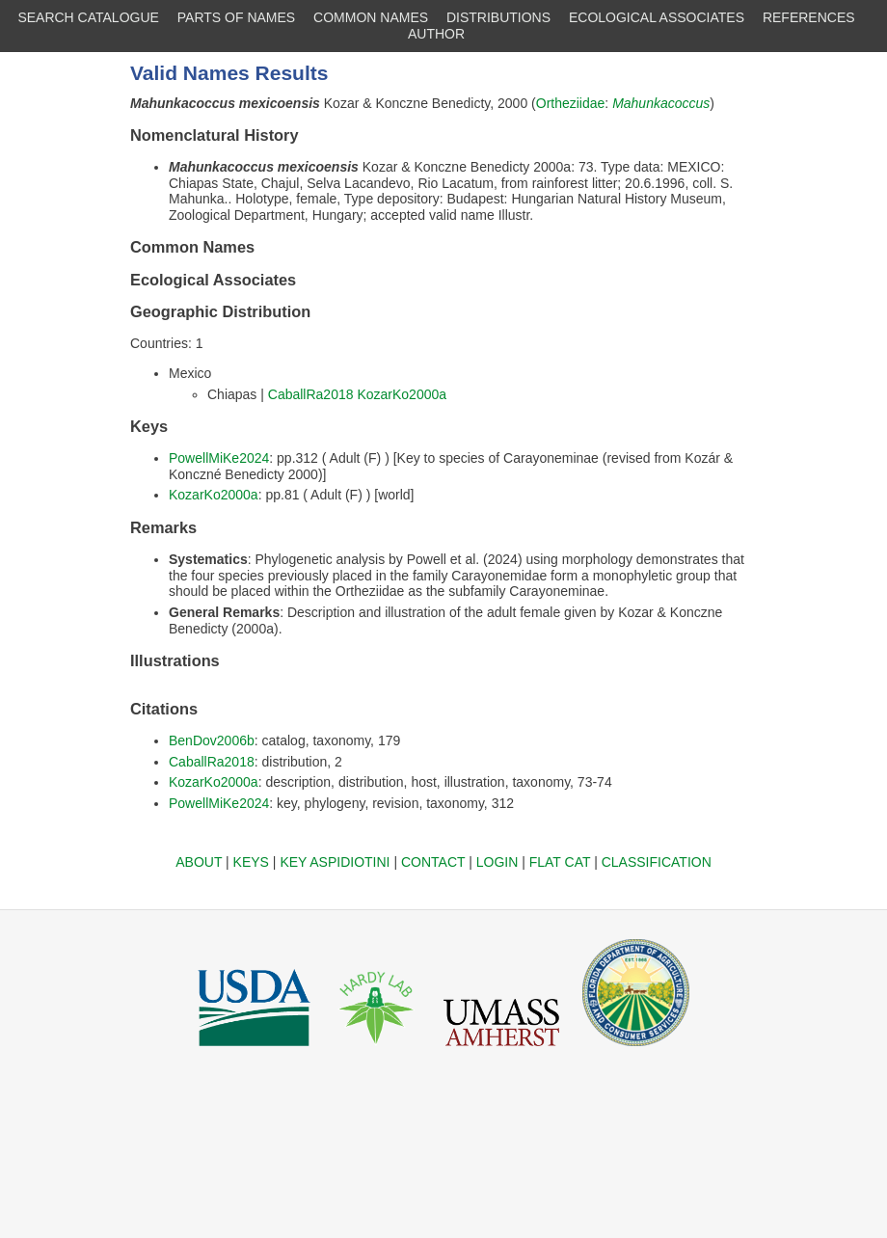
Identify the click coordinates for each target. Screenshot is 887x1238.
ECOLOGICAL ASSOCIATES (656, 17)
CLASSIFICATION (657, 862)
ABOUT (198, 862)
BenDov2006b (212, 740)
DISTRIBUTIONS (498, 17)
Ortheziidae (570, 103)
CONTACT (433, 862)
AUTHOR (436, 33)
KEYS (251, 862)
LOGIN (497, 862)
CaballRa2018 (311, 394)
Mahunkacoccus (661, 103)
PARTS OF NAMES (236, 17)
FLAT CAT (560, 862)
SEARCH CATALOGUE (88, 17)
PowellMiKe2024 (219, 458)
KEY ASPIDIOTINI (335, 862)
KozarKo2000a (401, 394)
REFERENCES (809, 17)
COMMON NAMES (370, 17)
